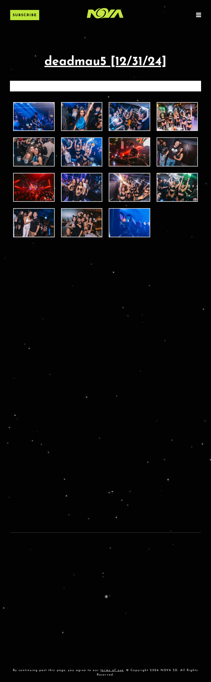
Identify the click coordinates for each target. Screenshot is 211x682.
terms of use (112, 670)
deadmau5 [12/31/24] (105, 62)
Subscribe (25, 15)
